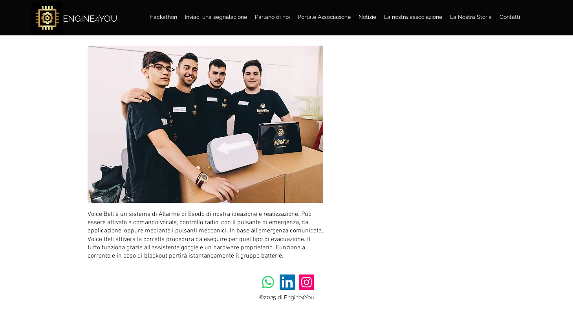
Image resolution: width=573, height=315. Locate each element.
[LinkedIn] (287, 282)
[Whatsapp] (268, 282)
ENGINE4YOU (90, 18)
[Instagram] (306, 282)
